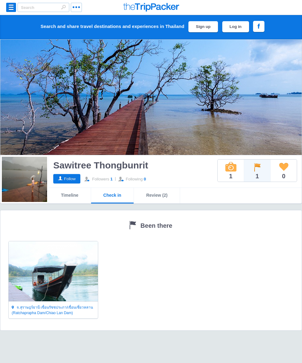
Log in (236, 26)
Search (63, 7)
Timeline (70, 195)
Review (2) (156, 195)
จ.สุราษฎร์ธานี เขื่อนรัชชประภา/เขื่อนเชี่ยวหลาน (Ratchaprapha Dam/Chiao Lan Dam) (52, 310)
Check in (112, 195)
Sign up (203, 26)
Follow (70, 178)
